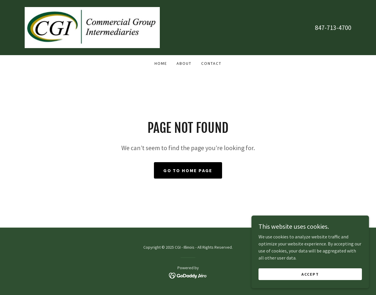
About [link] (184, 63)
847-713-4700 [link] (333, 27)
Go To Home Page (187, 170)
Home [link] (161, 63)
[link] (92, 27)
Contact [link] (211, 63)
